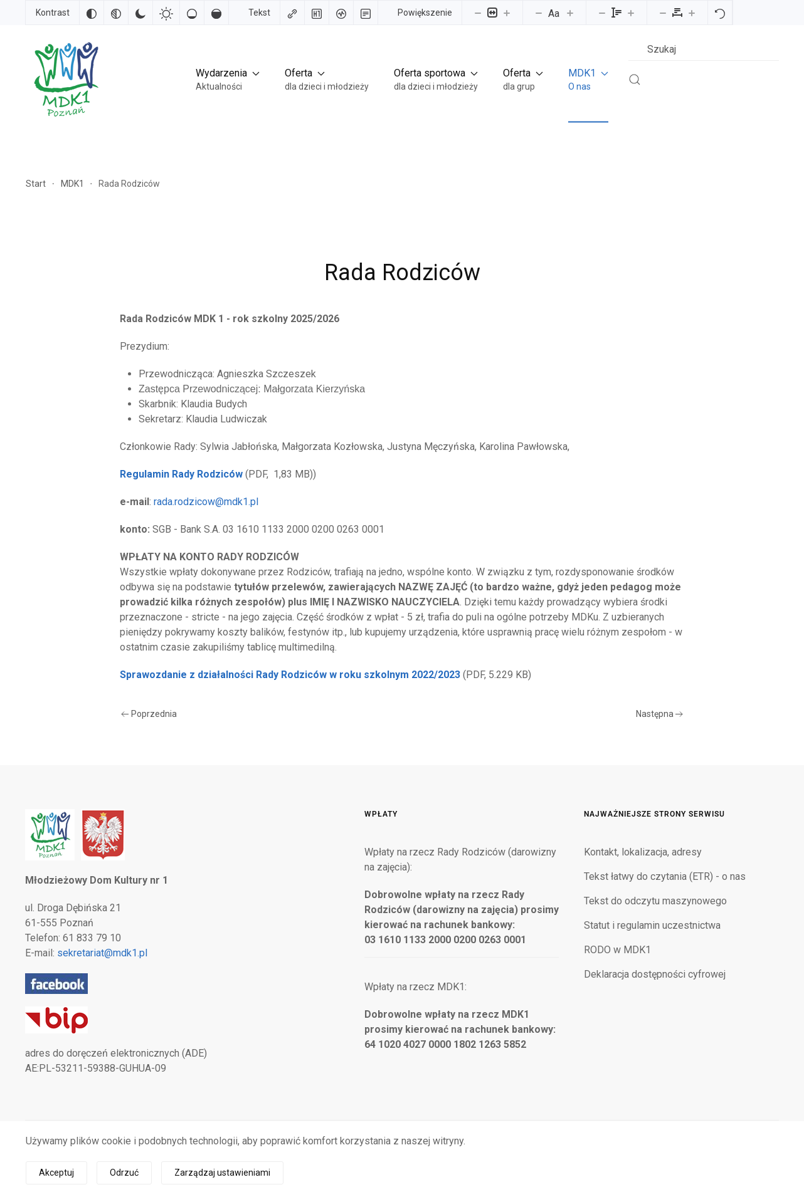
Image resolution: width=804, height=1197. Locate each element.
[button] (228, 79)
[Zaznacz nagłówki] (316, 12)
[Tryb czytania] (365, 12)
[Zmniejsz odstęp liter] (662, 12)
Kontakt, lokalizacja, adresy (643, 852)
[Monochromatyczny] (116, 12)
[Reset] (720, 12)
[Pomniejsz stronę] (477, 12)
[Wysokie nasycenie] (216, 12)
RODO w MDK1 (617, 950)
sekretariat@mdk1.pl (102, 953)
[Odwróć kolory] (91, 12)
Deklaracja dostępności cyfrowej (655, 974)
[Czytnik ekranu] (341, 12)
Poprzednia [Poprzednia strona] (149, 714)
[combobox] (703, 49)
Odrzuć (124, 1173)
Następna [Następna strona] (660, 714)
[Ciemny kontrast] (140, 12)
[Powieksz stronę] (506, 12)
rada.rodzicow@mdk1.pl (206, 502)
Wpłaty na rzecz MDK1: (415, 987)
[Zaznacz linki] (292, 12)
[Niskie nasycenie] (191, 12)
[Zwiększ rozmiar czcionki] (570, 12)
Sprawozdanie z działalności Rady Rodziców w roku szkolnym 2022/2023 (290, 675)
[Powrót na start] (65, 79)
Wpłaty (381, 814)
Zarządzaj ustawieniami (222, 1173)
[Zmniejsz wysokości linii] (602, 12)
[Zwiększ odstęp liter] (691, 12)
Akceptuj (56, 1173)
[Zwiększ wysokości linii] (631, 12)
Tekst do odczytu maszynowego (655, 901)
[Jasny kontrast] (166, 12)
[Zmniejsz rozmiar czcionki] (538, 12)
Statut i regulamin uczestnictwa (652, 925)
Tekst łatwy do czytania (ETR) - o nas (665, 876)
